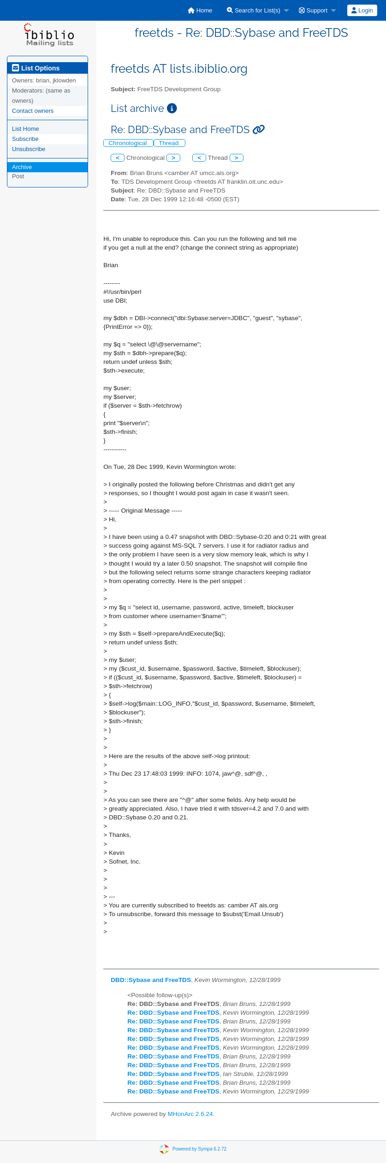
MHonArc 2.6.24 (190, 1113)
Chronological (128, 143)
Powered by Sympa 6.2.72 (199, 1148)
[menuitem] (200, 10)
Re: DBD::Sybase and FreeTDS (173, 1012)
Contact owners (32, 110)
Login (362, 10)
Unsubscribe (28, 149)
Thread (169, 143)
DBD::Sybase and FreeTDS (151, 979)
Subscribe (25, 138)
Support (313, 10)
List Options (35, 68)
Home (200, 10)
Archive (22, 167)
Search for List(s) (253, 10)
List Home (25, 128)
